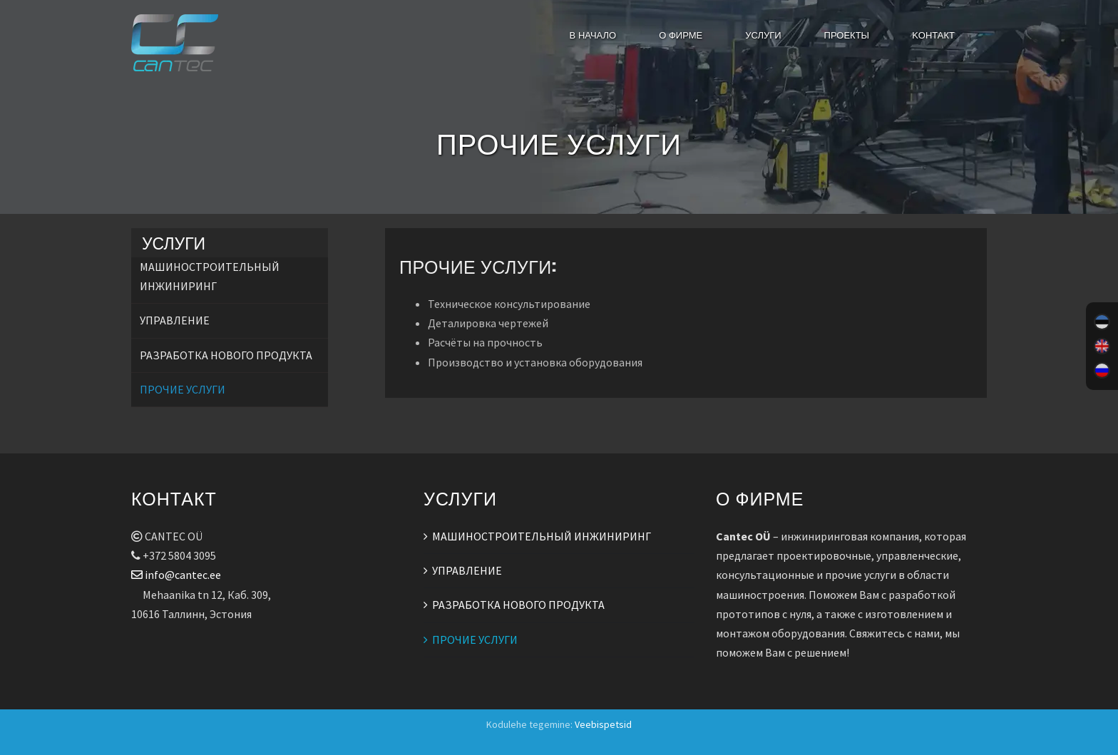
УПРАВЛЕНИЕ (175, 320)
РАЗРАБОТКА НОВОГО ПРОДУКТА (226, 355)
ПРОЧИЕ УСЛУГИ (182, 389)
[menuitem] (1102, 322)
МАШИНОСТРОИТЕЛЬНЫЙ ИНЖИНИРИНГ (541, 536)
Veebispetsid (603, 724)
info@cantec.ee (176, 574)
